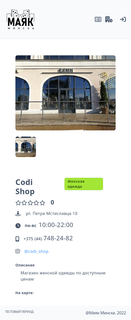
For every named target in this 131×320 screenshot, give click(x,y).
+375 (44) (48, 239)
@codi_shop (36, 251)
